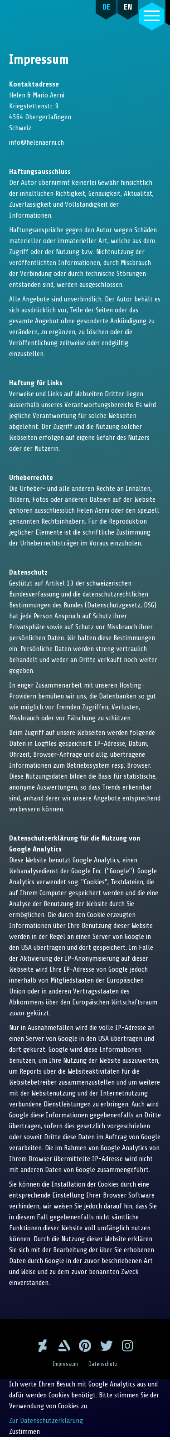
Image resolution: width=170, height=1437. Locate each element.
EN (128, 6)
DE (106, 6)
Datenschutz (102, 1364)
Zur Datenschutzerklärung (46, 1421)
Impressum (65, 1364)
